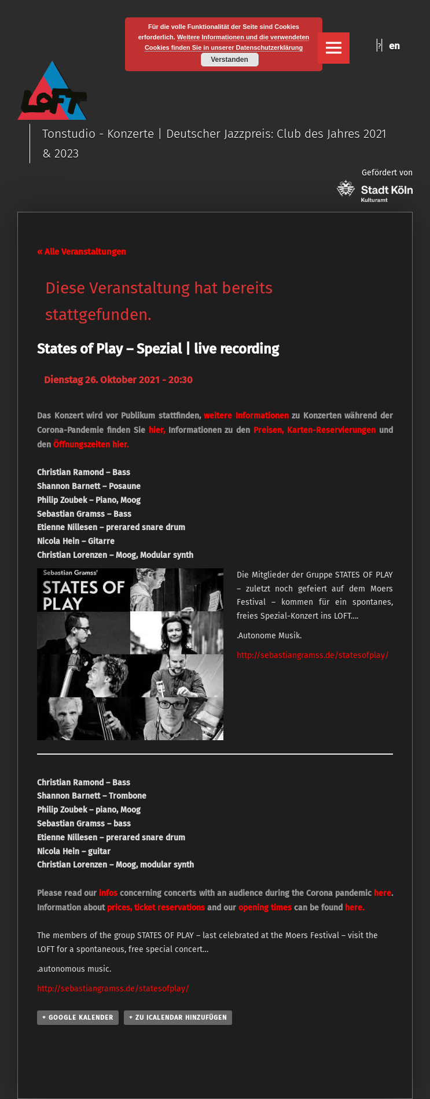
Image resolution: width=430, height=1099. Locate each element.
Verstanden (229, 60)
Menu (333, 48)
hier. (120, 445)
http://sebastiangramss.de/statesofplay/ (313, 655)
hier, (157, 430)
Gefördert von (375, 185)
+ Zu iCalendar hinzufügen (178, 1017)
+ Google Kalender (77, 1017)
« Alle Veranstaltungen (81, 252)
